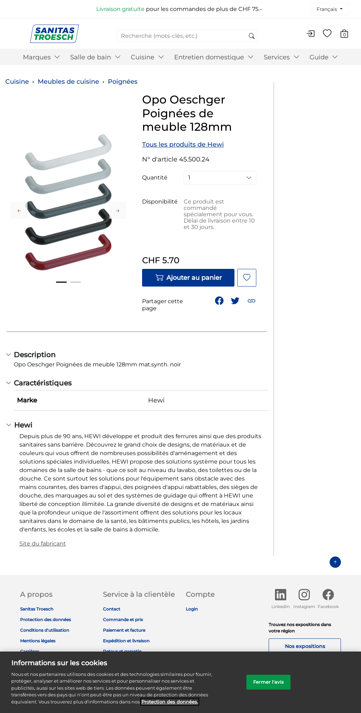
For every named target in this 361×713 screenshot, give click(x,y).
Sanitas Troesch (36, 609)
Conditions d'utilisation (44, 630)
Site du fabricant (42, 543)
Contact (111, 609)
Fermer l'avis (268, 686)
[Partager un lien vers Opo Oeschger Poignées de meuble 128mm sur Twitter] (236, 300)
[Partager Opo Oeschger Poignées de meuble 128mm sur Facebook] (220, 300)
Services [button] (282, 57)
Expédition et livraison (126, 640)
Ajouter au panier (188, 277)
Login (192, 609)
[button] (252, 300)
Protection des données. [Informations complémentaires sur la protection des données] (169, 706)
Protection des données (45, 619)
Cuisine (17, 82)
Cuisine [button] (147, 57)
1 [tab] (61, 282)
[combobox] (186, 36)
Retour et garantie (122, 651)
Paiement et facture (124, 630)
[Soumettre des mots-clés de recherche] (252, 36)
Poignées (122, 82)
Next (117, 210)
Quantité (154, 178)
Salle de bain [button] (95, 57)
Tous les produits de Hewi (183, 144)
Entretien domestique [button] (214, 57)
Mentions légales (37, 640)
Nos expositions (305, 646)
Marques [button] (42, 57)
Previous (19, 210)
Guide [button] (324, 57)
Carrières (29, 651)
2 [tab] (75, 282)
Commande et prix (123, 619)
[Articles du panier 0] (348, 34)
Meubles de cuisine (68, 82)
